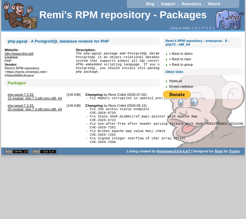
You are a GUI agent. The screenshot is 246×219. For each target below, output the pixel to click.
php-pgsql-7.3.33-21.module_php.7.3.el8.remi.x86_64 (35, 98)
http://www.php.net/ (19, 53)
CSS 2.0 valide (44, 163)
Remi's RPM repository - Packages (123, 14)
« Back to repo (180, 59)
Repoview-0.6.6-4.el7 (173, 163)
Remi (219, 163)
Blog (150, 4)
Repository (191, 4)
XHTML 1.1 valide (17, 163)
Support (168, 4)
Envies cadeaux (181, 86)
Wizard (214, 4)
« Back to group (181, 64)
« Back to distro (180, 53)
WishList (175, 81)
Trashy (234, 163)
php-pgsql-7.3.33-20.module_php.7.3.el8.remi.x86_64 (35, 110)
